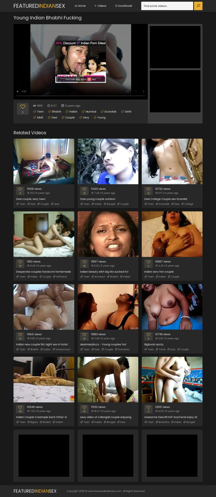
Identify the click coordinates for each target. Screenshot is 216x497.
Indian (73, 112)
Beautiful (162, 422)
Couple (70, 117)
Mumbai (91, 112)
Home (80, 6)
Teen (40, 112)
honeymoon (61, 349)
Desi (54, 117)
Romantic (122, 349)
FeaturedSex (39, 6)
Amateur (98, 276)
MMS (40, 117)
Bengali (109, 204)
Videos (100, 6)
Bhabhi (56, 112)
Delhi (128, 112)
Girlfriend (60, 276)
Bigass (32, 422)
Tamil (160, 349)
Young (101, 117)
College (187, 204)
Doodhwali (123, 6)
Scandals (110, 112)
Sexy (86, 117)
